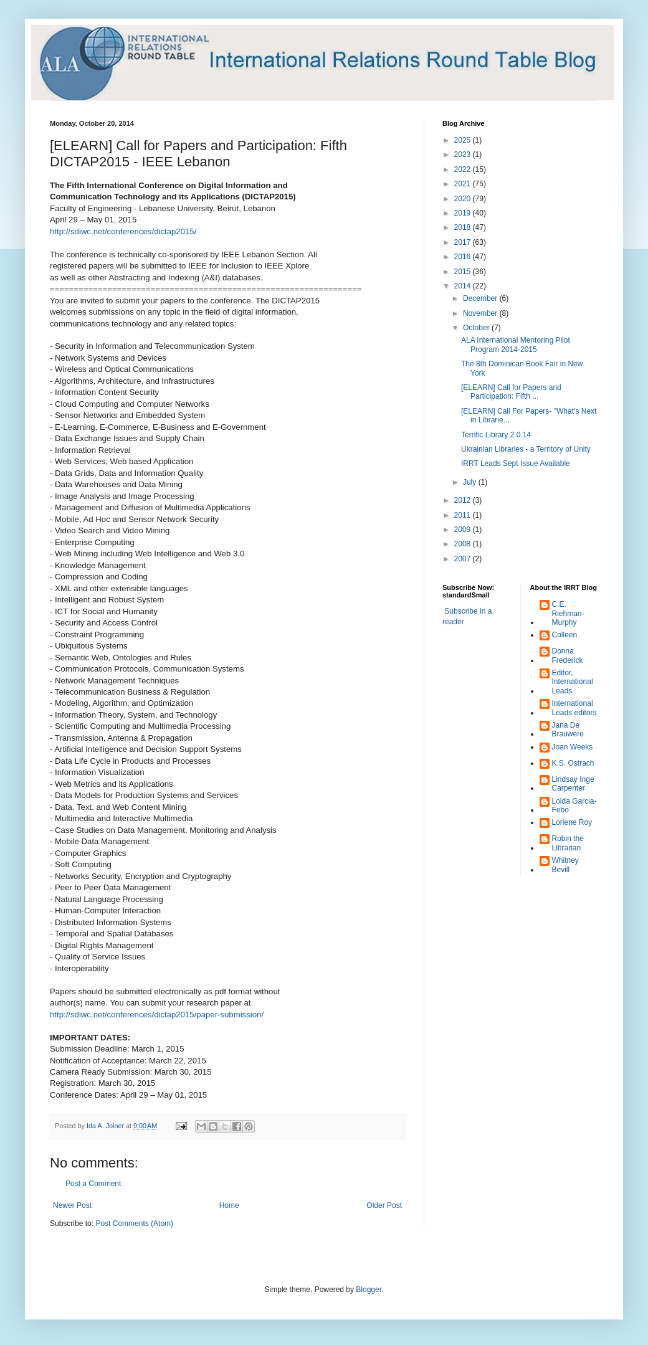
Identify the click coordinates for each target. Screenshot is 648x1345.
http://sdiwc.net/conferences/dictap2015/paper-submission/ (157, 1014)
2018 (463, 227)
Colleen (565, 634)
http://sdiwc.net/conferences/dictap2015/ (123, 231)
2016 (463, 256)
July (471, 482)
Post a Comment (93, 1183)
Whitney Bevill (565, 864)
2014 (463, 286)
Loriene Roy (572, 822)
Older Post (384, 1205)
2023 (463, 154)
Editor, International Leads (572, 681)
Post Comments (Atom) (134, 1223)
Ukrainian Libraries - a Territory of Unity (526, 449)
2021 (463, 183)
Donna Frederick (567, 655)
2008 (463, 543)
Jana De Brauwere (568, 729)
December (481, 298)
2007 (463, 558)
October (477, 327)
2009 (463, 529)
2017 (463, 242)
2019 (463, 213)
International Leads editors (574, 707)
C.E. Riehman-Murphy (568, 613)
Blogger (368, 1289)
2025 (463, 140)
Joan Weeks (572, 747)
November (481, 313)
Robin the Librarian (568, 843)
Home (229, 1205)
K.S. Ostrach (573, 763)
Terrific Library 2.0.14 (496, 434)
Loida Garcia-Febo (574, 805)
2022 (463, 169)
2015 (463, 271)
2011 (463, 515)
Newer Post (72, 1205)
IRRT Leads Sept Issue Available (515, 463)
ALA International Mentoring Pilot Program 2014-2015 (515, 344)
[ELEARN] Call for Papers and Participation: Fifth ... (511, 392)
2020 (463, 198)
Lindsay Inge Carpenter (573, 783)
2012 (463, 500)
